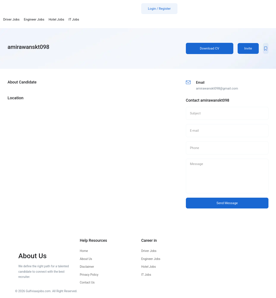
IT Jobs (74, 19)
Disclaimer (87, 266)
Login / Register (159, 9)
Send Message (227, 203)
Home (84, 251)
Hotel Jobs (56, 19)
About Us (86, 259)
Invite (248, 48)
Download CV (209, 48)
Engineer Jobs (34, 19)
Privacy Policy (89, 274)
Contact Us (87, 282)
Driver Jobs (11, 19)
